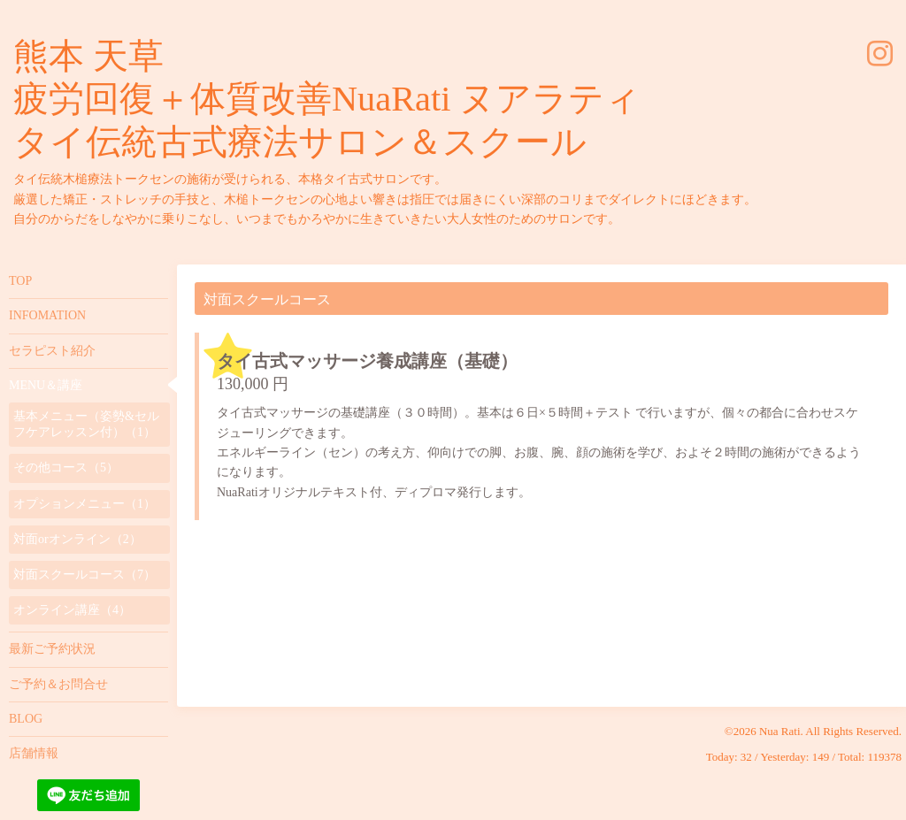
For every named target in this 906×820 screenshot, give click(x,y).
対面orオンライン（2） (77, 539)
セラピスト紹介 (52, 350)
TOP (20, 280)
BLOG (25, 718)
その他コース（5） (66, 467)
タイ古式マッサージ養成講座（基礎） (367, 361)
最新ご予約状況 (52, 648)
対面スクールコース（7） (84, 574)
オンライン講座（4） (72, 610)
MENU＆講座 (45, 385)
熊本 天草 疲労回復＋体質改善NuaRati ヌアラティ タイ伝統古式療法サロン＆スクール (327, 99)
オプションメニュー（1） (84, 503)
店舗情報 (33, 753)
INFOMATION (47, 315)
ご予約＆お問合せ (58, 684)
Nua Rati (780, 731)
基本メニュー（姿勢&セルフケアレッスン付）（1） (86, 424)
